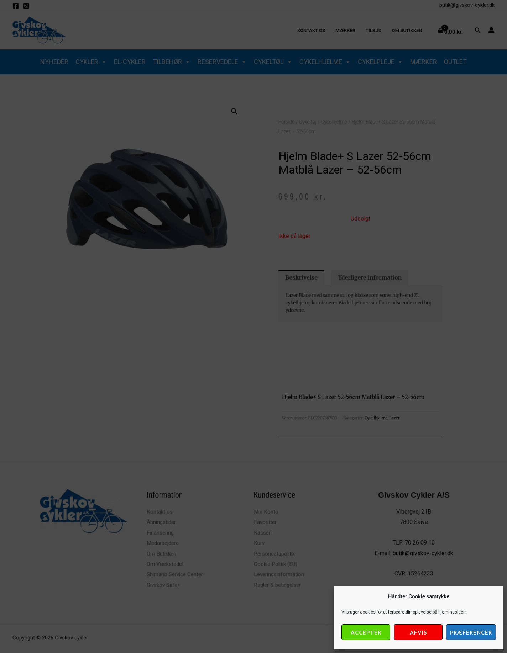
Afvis (418, 632)
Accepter (366, 632)
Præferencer (471, 632)
